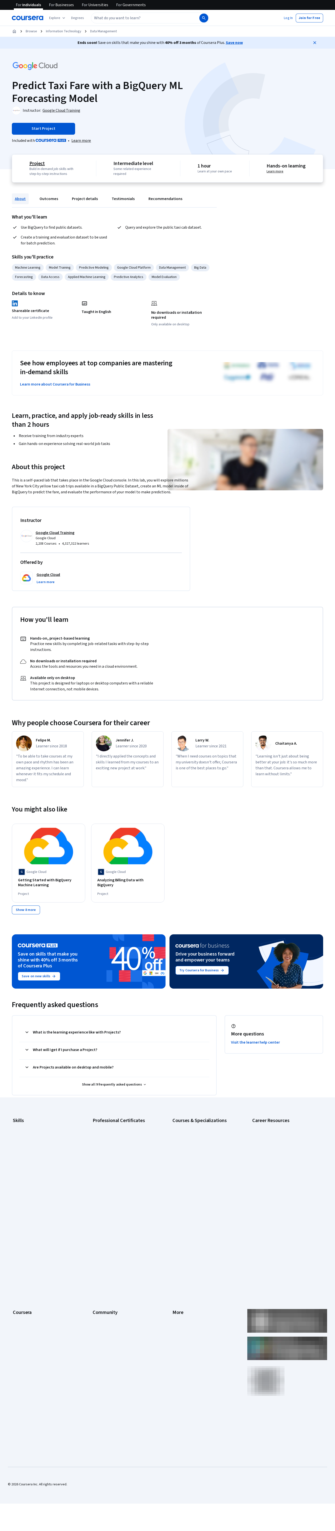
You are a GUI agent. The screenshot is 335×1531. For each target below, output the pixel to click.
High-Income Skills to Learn (272, 1171)
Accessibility (181, 1267)
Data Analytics (23, 1151)
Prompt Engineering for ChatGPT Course (202, 1188)
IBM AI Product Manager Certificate (118, 1181)
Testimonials (123, 199)
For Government (25, 1304)
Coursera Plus (23, 1267)
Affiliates (178, 1296)
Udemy (18, 1341)
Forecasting (24, 277)
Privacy (177, 1252)
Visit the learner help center (255, 1045)
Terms (177, 1245)
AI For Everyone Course (189, 1144)
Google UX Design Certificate (114, 1166)
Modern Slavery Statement (192, 1304)
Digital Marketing (25, 1159)
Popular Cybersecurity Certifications (279, 1193)
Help (175, 1259)
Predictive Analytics (128, 277)
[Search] (203, 18)
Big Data (200, 267)
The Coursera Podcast (109, 1259)
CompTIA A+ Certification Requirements (281, 1144)
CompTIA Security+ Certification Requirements (275, 1154)
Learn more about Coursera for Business (55, 384)
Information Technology (63, 31)
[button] (77, 18)
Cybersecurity (23, 1144)
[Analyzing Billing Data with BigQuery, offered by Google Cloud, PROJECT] (127, 880)
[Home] (14, 31)
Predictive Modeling (94, 267)
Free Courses (23, 1333)
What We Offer (23, 1237)
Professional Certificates (31, 1274)
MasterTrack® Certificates (32, 1282)
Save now (234, 42)
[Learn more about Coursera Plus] (81, 141)
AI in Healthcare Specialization (194, 1151)
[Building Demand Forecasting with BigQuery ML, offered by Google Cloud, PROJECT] (207, 883)
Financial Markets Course (190, 1174)
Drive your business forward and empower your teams (204, 960)
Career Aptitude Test (268, 1129)
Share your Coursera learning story (278, 1201)
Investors (179, 1237)
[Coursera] (27, 18)
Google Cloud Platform (134, 267)
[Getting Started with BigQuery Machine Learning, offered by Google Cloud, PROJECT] (48, 883)
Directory (179, 1289)
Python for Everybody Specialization (199, 1196)
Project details (85, 199)
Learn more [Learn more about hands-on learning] (276, 171)
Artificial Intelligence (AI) (30, 1137)
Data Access (50, 277)
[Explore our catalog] (57, 18)
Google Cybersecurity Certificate (117, 1137)
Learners (99, 1230)
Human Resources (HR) (29, 1166)
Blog (96, 1252)
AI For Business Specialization (194, 1137)
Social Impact (23, 1326)
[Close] (314, 42)
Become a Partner (26, 1319)
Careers (19, 1252)
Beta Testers (102, 1245)
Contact (178, 1274)
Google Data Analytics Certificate (117, 1144)
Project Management (28, 1181)
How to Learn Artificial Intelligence (277, 1179)
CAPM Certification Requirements (276, 1137)
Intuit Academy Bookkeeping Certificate (122, 1196)
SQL (16, 1196)
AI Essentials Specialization (192, 1129)
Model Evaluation (164, 277)
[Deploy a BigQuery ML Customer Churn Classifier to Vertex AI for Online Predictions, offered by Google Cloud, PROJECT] (286, 885)
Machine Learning (28, 267)
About (20, 199)
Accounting (21, 1129)
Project (36, 163)
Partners (99, 1237)
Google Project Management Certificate (122, 1159)
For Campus (21, 1311)
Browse (31, 31)
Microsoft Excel (24, 1174)
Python (18, 1188)
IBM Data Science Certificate (113, 1188)
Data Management (103, 31)
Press (176, 1230)
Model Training (60, 267)
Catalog (18, 1259)
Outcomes (49, 199)
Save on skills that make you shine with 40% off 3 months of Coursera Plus (48, 963)
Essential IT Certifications (271, 1164)
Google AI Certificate (108, 1129)
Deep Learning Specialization (193, 1159)
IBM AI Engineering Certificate (114, 1174)
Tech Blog (100, 1267)
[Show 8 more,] (26, 913)
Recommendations (165, 199)
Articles (178, 1282)
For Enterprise (23, 1296)
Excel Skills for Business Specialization (200, 1166)
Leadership (21, 1245)
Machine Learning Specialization (195, 1181)
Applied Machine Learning (86, 277)
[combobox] (139, 18)
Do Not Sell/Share (185, 1311)
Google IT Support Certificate (115, 1151)
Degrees (19, 1289)
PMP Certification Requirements (275, 1186)
